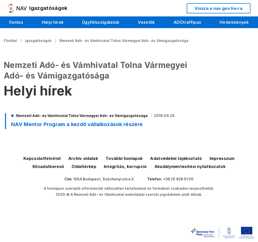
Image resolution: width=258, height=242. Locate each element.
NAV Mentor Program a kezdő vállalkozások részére (77, 124)
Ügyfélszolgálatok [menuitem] (100, 22)
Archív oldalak (83, 158)
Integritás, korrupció (125, 166)
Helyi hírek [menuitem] (53, 22)
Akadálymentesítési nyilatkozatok (189, 166)
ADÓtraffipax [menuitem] (187, 22)
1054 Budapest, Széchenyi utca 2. (104, 179)
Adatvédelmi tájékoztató (176, 158)
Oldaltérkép (84, 166)
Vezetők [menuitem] (146, 22)
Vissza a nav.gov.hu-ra (218, 8)
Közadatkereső (48, 166)
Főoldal (10, 40)
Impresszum (222, 158)
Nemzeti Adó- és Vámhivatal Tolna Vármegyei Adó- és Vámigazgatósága (123, 40)
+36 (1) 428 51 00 (178, 179)
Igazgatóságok (38, 40)
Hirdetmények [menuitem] (234, 22)
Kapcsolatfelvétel (41, 158)
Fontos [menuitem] (16, 22)
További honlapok (124, 158)
